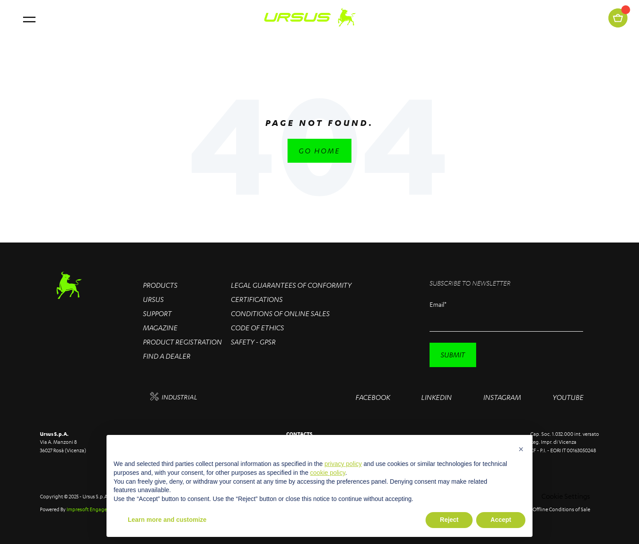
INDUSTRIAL (173, 396)
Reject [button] (449, 519)
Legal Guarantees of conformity (291, 285)
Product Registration (182, 341)
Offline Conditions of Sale (561, 509)
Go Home (319, 150)
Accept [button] (500, 519)
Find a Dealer (166, 356)
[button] (521, 449)
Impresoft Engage (87, 509)
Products (160, 285)
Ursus (153, 299)
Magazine (160, 327)
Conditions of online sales (280, 313)
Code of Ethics (257, 327)
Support (157, 313)
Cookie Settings (565, 496)
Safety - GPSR (253, 341)
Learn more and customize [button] (167, 519)
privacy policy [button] (343, 463)
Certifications (257, 299)
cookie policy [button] (327, 472)
